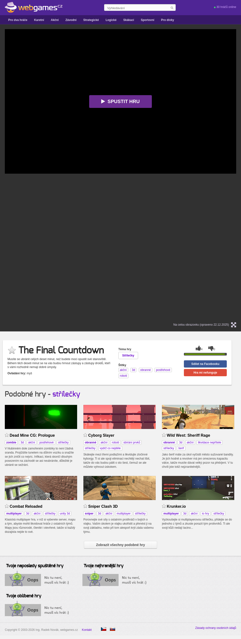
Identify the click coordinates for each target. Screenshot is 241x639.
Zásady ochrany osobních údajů (215, 628)
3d (22, 442)
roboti (115, 442)
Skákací (128, 20)
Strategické (91, 20)
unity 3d (65, 513)
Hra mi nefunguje (205, 372)
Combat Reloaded (26, 506)
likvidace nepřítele (209, 442)
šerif (181, 448)
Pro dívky (167, 20)
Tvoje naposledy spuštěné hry (34, 566)
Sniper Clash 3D (103, 506)
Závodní (70, 20)
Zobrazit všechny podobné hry (120, 545)
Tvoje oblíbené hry (23, 596)
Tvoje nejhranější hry (103, 566)
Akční (55, 20)
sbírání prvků (131, 442)
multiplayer (124, 513)
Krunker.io (176, 506)
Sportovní (147, 20)
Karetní (39, 20)
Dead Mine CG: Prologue (32, 435)
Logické (111, 20)
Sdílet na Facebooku (205, 364)
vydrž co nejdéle (110, 448)
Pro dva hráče (17, 20)
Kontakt (87, 630)
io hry (205, 513)
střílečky (66, 394)
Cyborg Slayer (101, 435)
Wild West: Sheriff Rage (188, 435)
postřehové (46, 442)
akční (31, 442)
